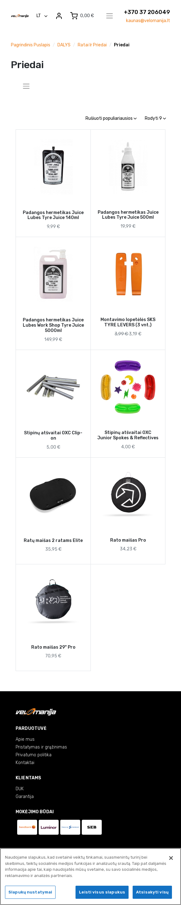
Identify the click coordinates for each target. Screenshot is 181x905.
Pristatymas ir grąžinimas (41, 747)
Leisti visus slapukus (102, 894)
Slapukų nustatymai (30, 894)
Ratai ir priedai (92, 45)
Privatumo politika (33, 755)
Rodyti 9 (155, 118)
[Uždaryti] (171, 860)
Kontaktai (25, 762)
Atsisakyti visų (152, 894)
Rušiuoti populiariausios (111, 118)
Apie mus (25, 739)
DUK (20, 788)
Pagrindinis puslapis (30, 45)
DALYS (64, 45)
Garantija (25, 796)
